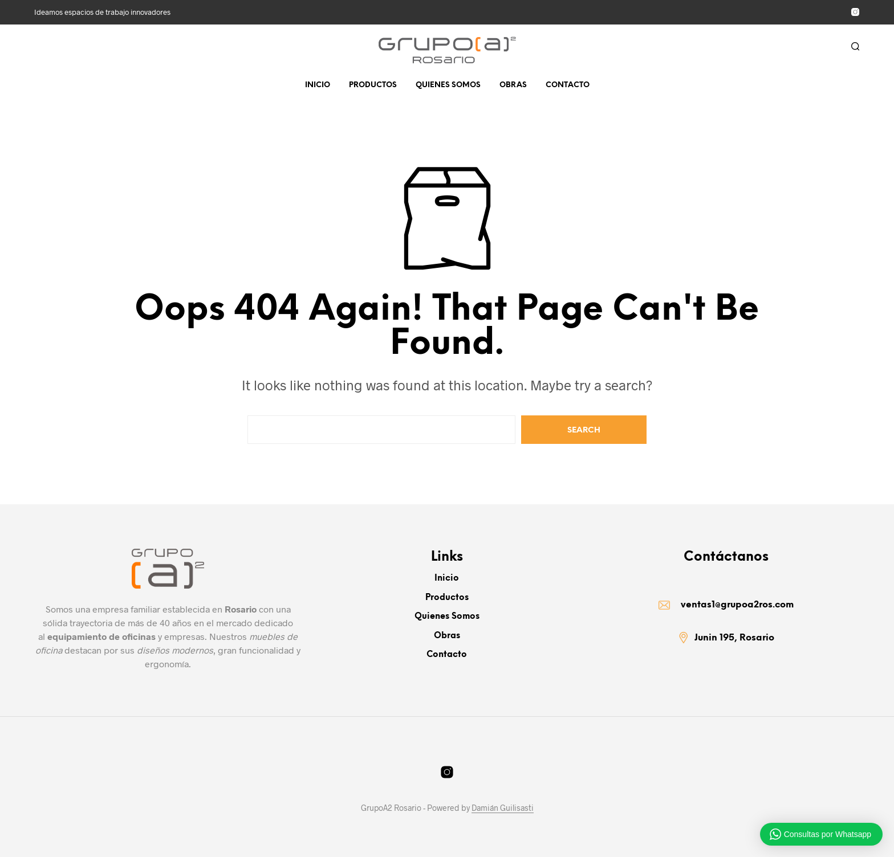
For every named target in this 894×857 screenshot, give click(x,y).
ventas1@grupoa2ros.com (737, 606)
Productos (373, 85)
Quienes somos (448, 85)
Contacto (568, 85)
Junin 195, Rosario (734, 640)
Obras (513, 85)
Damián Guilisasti (503, 808)
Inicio (317, 85)
